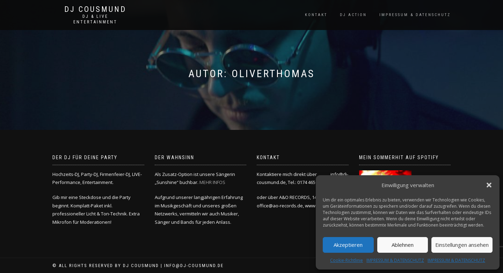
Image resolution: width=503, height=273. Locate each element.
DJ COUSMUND (95, 9)
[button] (489, 185)
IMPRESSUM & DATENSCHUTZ (395, 260)
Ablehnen (403, 244)
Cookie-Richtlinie (346, 260)
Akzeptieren (348, 244)
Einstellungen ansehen (462, 244)
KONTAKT (316, 15)
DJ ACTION (353, 15)
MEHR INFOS (212, 182)
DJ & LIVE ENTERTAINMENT (95, 19)
